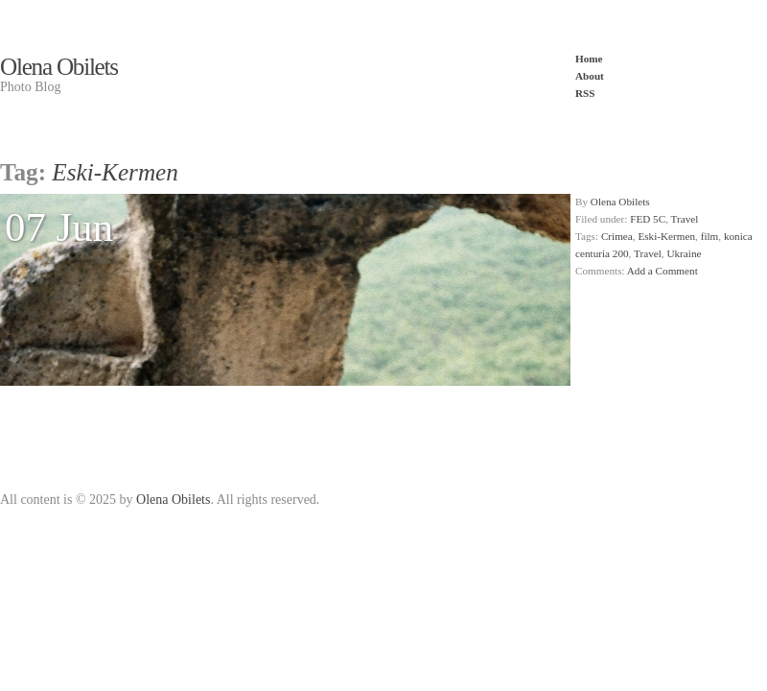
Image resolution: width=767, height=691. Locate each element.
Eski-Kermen (666, 236)
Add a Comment (662, 270)
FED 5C (647, 219)
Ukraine (683, 253)
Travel (685, 219)
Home (589, 58)
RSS (585, 93)
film (710, 236)
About (589, 76)
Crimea (617, 236)
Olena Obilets (59, 67)
